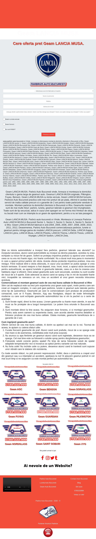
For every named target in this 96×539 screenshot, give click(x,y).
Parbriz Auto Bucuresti (48, 479)
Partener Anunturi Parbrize (48, 524)
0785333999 (79, 491)
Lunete (36, 21)
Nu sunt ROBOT (10, 129)
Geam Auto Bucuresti (48, 487)
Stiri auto (79, 487)
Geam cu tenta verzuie (12, 119)
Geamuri (54, 21)
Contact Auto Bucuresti (79, 479)
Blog (79, 483)
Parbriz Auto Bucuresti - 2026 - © (48, 501)
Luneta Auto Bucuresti (48, 483)
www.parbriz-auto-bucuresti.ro (14, 141)
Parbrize (19, 21)
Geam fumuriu (9, 124)
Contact (72, 21)
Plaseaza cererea (48, 134)
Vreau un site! (79, 495)
